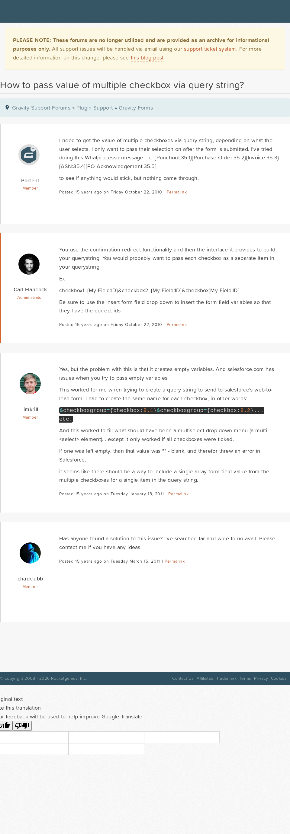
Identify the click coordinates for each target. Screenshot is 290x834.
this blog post (147, 57)
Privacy (261, 678)
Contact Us (183, 678)
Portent (30, 180)
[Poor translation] (22, 726)
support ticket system (210, 49)
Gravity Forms (136, 108)
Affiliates (205, 678)
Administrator (30, 297)
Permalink (177, 192)
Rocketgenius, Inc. (69, 678)
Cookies (279, 678)
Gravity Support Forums (41, 108)
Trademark (226, 678)
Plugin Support (94, 108)
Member (30, 188)
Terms (245, 678)
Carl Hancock (30, 289)
